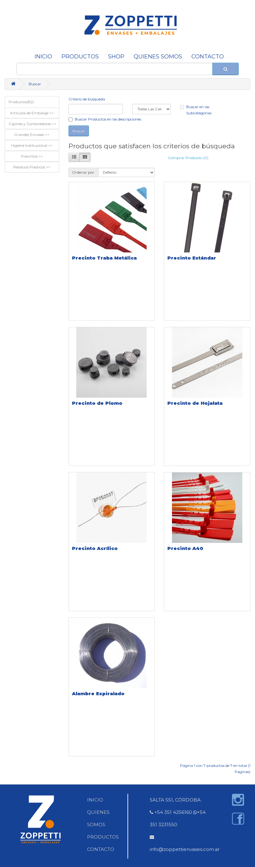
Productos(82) (21, 101)
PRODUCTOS (103, 837)
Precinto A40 (185, 548)
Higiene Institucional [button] (29, 145)
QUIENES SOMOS (158, 56)
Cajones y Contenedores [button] (30, 123)
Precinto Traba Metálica (104, 258)
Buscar (35, 84)
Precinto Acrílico (95, 548)
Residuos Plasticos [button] (29, 167)
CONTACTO (207, 56)
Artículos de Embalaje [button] (29, 113)
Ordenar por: (83, 172)
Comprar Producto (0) (188, 157)
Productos (80, 56)
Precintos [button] (30, 156)
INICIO (43, 56)
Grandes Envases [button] (29, 134)
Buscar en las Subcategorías (195, 109)
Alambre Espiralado (98, 693)
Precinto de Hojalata (195, 403)
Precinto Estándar (191, 258)
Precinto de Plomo (97, 403)
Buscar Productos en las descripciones (105, 119)
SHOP (116, 56)
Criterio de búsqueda (87, 99)
